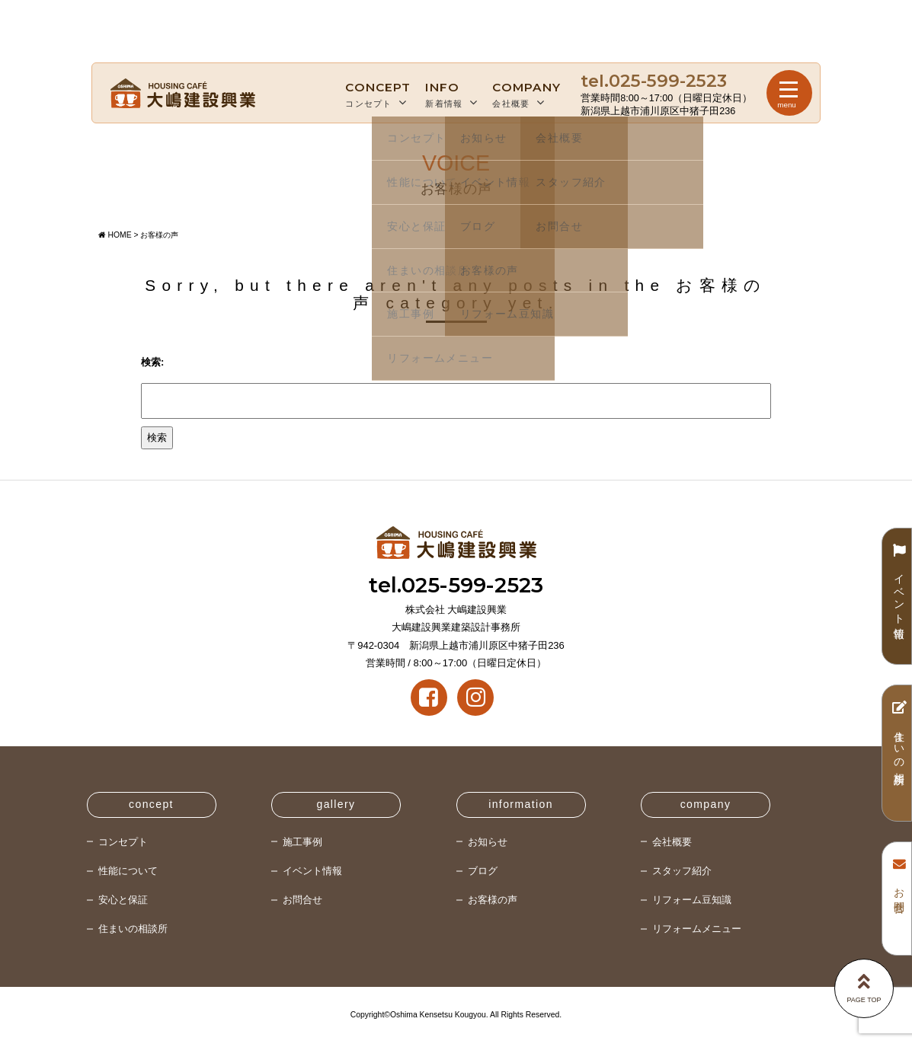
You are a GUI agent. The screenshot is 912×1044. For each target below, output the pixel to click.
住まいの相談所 (133, 928)
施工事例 (302, 842)
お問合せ (302, 899)
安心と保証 (123, 899)
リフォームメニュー (696, 928)
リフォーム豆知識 (691, 899)
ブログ (483, 870)
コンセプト (378, 93)
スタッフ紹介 (682, 870)
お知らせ (487, 842)
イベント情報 (312, 870)
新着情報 (451, 93)
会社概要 (526, 93)
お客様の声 (492, 899)
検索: (152, 362)
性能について (128, 870)
